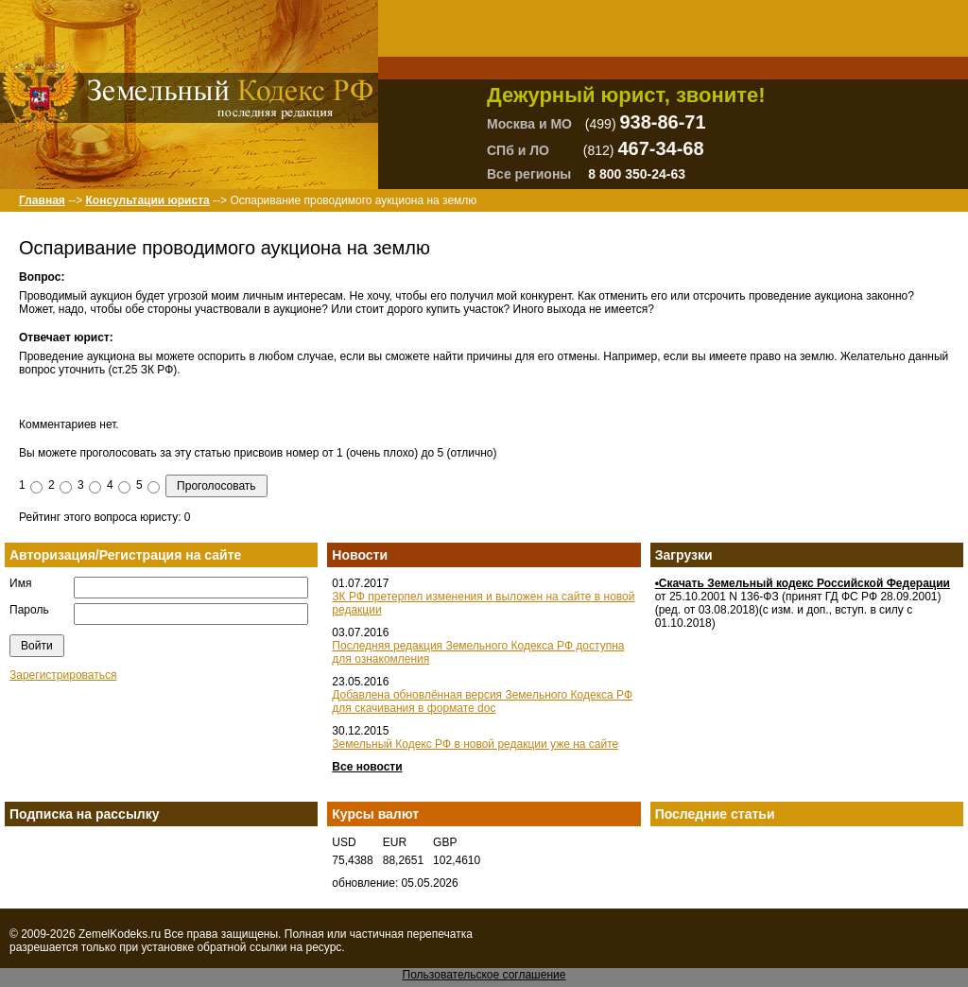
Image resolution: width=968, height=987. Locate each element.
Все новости (367, 766)
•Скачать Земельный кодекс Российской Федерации (802, 583)
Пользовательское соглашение (484, 974)
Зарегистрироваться (62, 675)
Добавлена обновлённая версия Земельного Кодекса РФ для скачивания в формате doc (482, 701)
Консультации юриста (147, 200)
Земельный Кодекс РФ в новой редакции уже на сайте (475, 744)
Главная (42, 200)
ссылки (268, 947)
